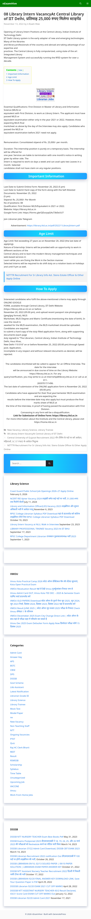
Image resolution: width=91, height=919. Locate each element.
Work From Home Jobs (21, 794)
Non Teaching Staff (19, 726)
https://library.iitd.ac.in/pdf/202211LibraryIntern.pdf (53, 225)
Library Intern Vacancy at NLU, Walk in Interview (34, 524)
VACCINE (14, 786)
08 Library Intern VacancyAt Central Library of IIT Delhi (34, 433)
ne (11, 717)
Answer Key (16, 657)
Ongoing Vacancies (20, 734)
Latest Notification (19, 691)
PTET (12, 738)
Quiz (12, 743)
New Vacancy (13, 429)
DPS (12, 674)
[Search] (49, 463)
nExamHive (10, 3)
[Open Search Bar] (80, 3)
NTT (12, 730)
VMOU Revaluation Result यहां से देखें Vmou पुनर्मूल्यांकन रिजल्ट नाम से (41, 588)
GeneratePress (59, 914)
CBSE (12, 670)
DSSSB (13, 678)
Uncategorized (17, 777)
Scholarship (16, 764)
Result (13, 756)
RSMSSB (14, 760)
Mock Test (15, 708)
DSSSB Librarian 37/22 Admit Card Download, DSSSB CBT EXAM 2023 (45, 848)
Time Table (15, 773)
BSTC (12, 665)
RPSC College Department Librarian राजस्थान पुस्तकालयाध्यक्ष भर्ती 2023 (43, 536)
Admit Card (16, 652)
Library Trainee (45, 429)
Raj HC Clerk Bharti (19, 747)
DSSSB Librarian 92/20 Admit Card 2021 (30, 898)
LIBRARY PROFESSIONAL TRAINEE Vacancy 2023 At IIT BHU (40, 528)
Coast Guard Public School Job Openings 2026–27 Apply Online (42, 491)
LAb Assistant (17, 687)
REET (12, 751)
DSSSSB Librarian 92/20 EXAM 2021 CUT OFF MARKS (36, 886)
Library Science (29, 429)
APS (12, 661)
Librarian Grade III (19, 695)
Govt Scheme (17, 682)
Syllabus (14, 769)
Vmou (13, 790)
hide (20, 70)
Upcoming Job (17, 782)
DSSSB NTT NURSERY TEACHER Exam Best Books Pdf (36, 836)
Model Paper (16, 713)
